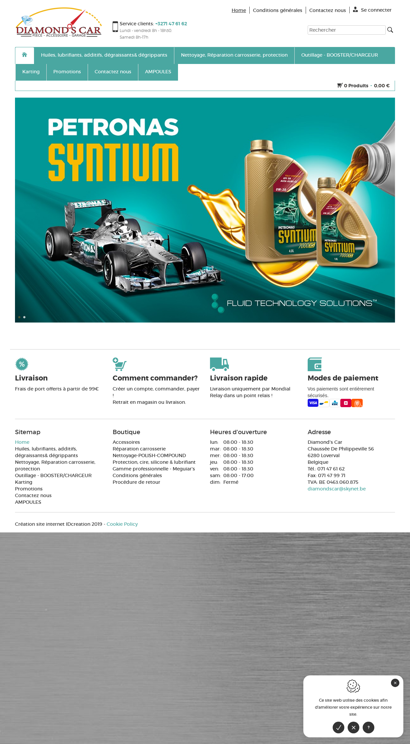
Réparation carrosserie (139, 449)
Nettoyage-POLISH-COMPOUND (149, 455)
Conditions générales (137, 475)
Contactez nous (113, 72)
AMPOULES (158, 72)
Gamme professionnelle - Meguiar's (154, 469)
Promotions (67, 72)
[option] (205, 210)
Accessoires (126, 442)
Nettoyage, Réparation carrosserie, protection (234, 55)
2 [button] (25, 317)
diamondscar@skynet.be (337, 489)
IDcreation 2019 (58, 524)
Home (22, 442)
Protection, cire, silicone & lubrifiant (154, 462)
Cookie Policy (122, 524)
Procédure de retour (136, 482)
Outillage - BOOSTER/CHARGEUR (339, 55)
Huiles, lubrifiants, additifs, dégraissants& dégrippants (104, 55)
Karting (31, 72)
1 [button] (20, 317)
